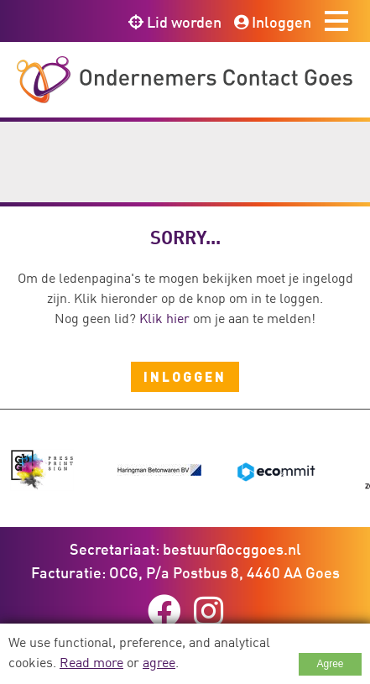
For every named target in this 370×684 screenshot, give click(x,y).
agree (159, 662)
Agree (329, 664)
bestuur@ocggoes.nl (232, 549)
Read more (91, 662)
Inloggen (272, 22)
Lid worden (174, 22)
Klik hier (164, 318)
